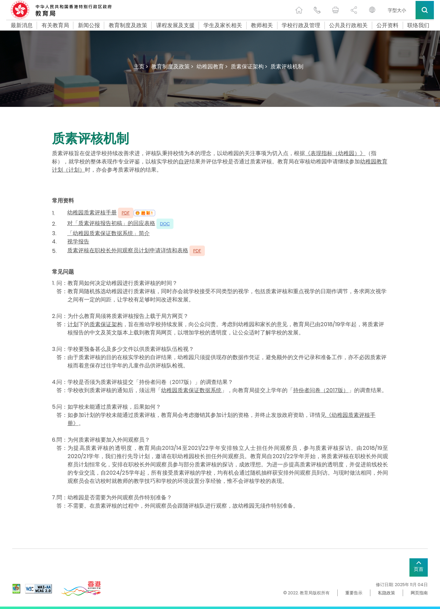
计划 (73, 324)
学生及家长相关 (223, 25)
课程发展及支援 (175, 25)
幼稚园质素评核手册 (92, 212)
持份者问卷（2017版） (321, 390)
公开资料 (387, 25)
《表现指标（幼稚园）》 (335, 153)
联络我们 (418, 25)
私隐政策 (386, 593)
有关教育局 (55, 25)
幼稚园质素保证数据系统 (191, 390)
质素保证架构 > (249, 66)
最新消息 (22, 25)
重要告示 (353, 593)
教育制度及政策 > (172, 66)
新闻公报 (89, 25)
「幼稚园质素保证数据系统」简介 (108, 233)
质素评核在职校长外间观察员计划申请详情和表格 (127, 250)
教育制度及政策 (128, 25)
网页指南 (419, 593)
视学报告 (78, 241)
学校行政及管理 (301, 25)
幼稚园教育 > (212, 66)
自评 (183, 161)
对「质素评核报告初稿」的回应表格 (111, 223)
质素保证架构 (106, 324)
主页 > (141, 66)
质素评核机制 (286, 66)
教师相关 (262, 25)
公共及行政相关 (348, 25)
